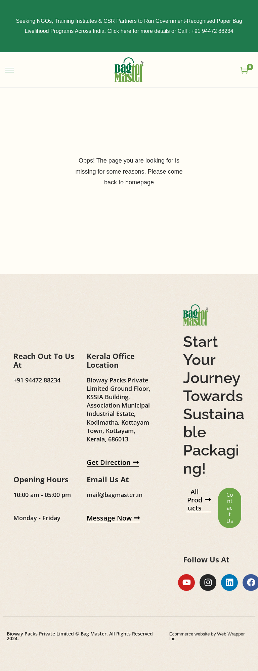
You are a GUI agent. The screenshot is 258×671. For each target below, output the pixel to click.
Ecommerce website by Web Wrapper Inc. (206, 652)
